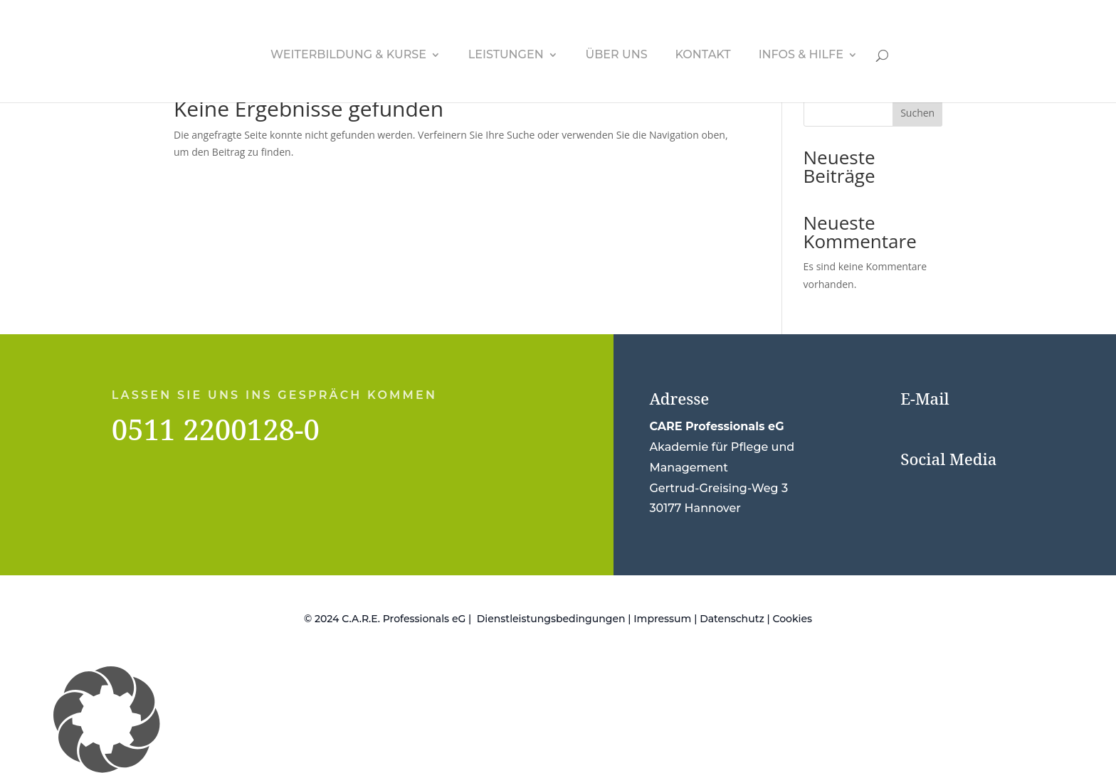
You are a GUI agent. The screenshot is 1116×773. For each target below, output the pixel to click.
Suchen (917, 112)
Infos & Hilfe (801, 55)
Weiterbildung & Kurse (348, 55)
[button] (558, 719)
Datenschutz (732, 618)
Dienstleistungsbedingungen (551, 618)
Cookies (792, 618)
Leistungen (506, 55)
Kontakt (702, 55)
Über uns (617, 55)
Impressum (662, 618)
